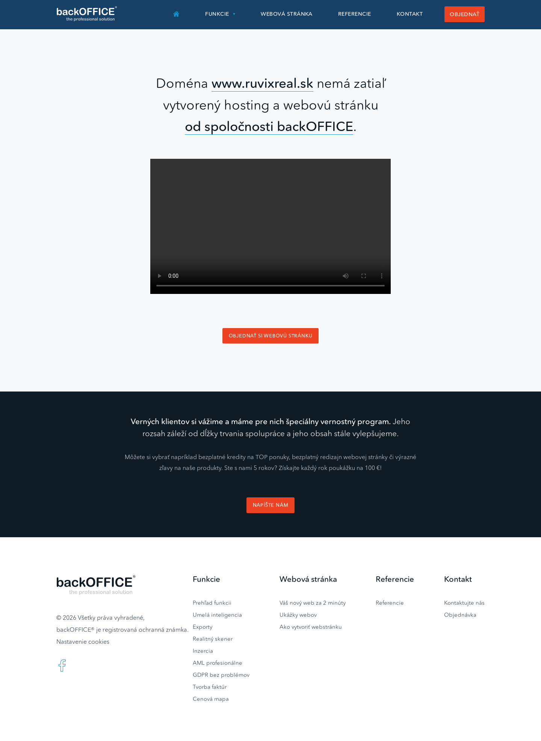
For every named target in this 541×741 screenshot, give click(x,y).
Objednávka (460, 614)
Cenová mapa (211, 698)
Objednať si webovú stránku (271, 336)
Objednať (464, 14)
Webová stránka (287, 14)
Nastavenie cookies (82, 641)
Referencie (354, 14)
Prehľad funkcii (212, 602)
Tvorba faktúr (210, 686)
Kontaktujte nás (464, 602)
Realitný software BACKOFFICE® (87, 14)
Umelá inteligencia (217, 614)
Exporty (202, 626)
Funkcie (217, 14)
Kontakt (410, 14)
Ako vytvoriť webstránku (311, 626)
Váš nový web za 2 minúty (313, 602)
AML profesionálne (217, 662)
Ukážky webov (298, 614)
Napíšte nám (271, 505)
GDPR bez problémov (221, 674)
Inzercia (203, 650)
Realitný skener (213, 638)
